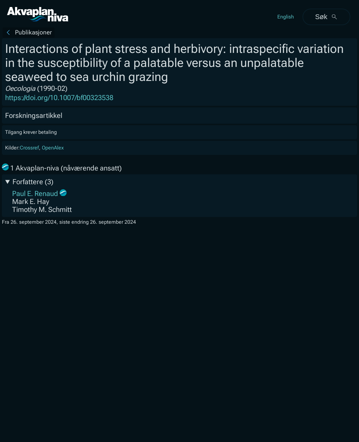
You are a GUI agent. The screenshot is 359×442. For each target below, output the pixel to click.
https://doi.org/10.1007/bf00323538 (59, 98)
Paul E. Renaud (35, 194)
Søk (326, 17)
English (285, 17)
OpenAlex (53, 148)
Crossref (29, 148)
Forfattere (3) (33, 182)
